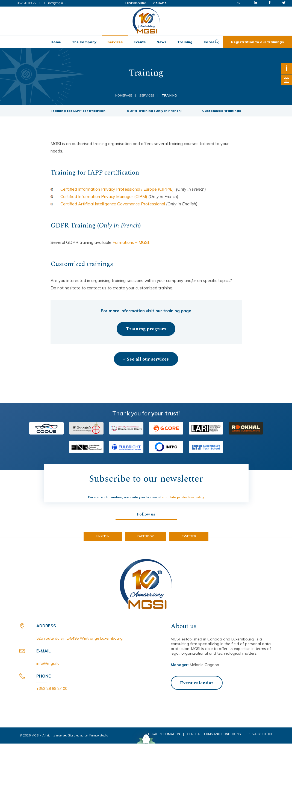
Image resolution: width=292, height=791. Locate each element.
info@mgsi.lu (57, 3)
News (161, 42)
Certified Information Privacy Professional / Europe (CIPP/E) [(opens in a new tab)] (117, 189)
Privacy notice (260, 734)
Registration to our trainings (257, 42)
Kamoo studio (98, 735)
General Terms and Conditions (214, 734)
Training (185, 42)
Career (209, 42)
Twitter (189, 536)
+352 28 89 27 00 (28, 3)
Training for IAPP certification (78, 111)
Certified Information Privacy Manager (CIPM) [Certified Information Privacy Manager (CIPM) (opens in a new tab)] (103, 196)
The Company (84, 42)
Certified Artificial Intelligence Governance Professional (113, 203)
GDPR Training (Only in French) (154, 111)
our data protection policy (183, 497)
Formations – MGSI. (131, 242)
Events (140, 42)
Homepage (123, 95)
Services (115, 42)
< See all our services (146, 359)
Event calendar (196, 683)
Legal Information (164, 734)
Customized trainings (222, 111)
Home (56, 42)
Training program (146, 328)
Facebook (145, 536)
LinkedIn (103, 536)
